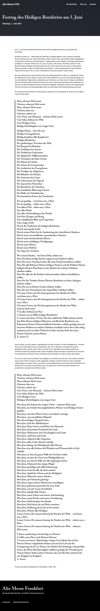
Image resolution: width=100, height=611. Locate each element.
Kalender (93, 4)
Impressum (6, 602)
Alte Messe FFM (10, 4)
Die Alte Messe (71, 4)
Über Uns (83, 4)
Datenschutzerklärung (21, 602)
